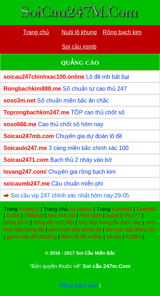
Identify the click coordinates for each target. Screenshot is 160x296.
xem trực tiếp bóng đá (75, 229)
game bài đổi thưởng (31, 236)
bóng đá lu (16, 222)
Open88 (146, 209)
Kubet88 (122, 209)
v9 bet (113, 236)
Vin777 (132, 215)
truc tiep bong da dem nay (110, 222)
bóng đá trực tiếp (53, 222)
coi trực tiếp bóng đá (130, 229)
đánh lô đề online (81, 236)
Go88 (13, 215)
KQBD (133, 236)
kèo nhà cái (61, 215)
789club (33, 215)
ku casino (80, 209)
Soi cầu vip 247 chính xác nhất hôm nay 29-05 (69, 195)
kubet (112, 215)
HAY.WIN (91, 215)
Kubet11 (29, 209)
